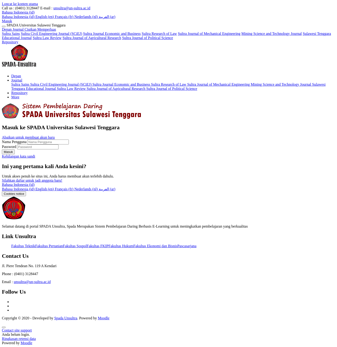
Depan (7, 29)
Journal (34, 29)
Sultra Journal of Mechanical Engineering (209, 34)
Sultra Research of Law (159, 34)
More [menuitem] (15, 97)
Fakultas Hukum (120, 246)
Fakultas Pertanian (49, 246)
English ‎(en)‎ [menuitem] (45, 17)
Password (9, 147)
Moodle (104, 318)
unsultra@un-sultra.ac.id (71, 8)
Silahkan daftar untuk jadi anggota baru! (32, 180)
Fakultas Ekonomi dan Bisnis (155, 246)
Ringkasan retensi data (19, 339)
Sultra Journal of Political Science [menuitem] (171, 89)
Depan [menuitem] (16, 76)
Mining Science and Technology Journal (271, 34)
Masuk (7, 21)
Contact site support (17, 330)
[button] (18, 12)
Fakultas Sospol (75, 246)
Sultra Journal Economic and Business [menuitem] (121, 84)
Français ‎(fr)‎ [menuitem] (64, 17)
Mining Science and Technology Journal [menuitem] (281, 84)
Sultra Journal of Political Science (147, 38)
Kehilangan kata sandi (18, 156)
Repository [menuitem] (19, 93)
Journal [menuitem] (16, 80)
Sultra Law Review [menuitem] (72, 89)
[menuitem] (19, 189)
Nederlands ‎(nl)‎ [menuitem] (86, 17)
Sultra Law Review (47, 38)
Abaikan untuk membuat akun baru (28, 137)
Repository (10, 42)
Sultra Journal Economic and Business (112, 34)
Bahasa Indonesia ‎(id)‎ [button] (18, 185)
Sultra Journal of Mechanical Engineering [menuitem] (219, 84)
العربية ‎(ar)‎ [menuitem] (107, 17)
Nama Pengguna (14, 142)
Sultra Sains (11, 34)
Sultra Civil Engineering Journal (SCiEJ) (51, 34)
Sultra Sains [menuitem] (20, 84)
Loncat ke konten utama (20, 4)
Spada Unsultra (65, 318)
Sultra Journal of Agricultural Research (91, 38)
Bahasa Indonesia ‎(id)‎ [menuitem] (19, 17)
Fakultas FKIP (98, 246)
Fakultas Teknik (23, 246)
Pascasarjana (187, 246)
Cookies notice (14, 194)
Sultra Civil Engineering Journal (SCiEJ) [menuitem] (61, 84)
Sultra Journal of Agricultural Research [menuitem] (116, 89)
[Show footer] (4, 327)
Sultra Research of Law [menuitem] (169, 84)
